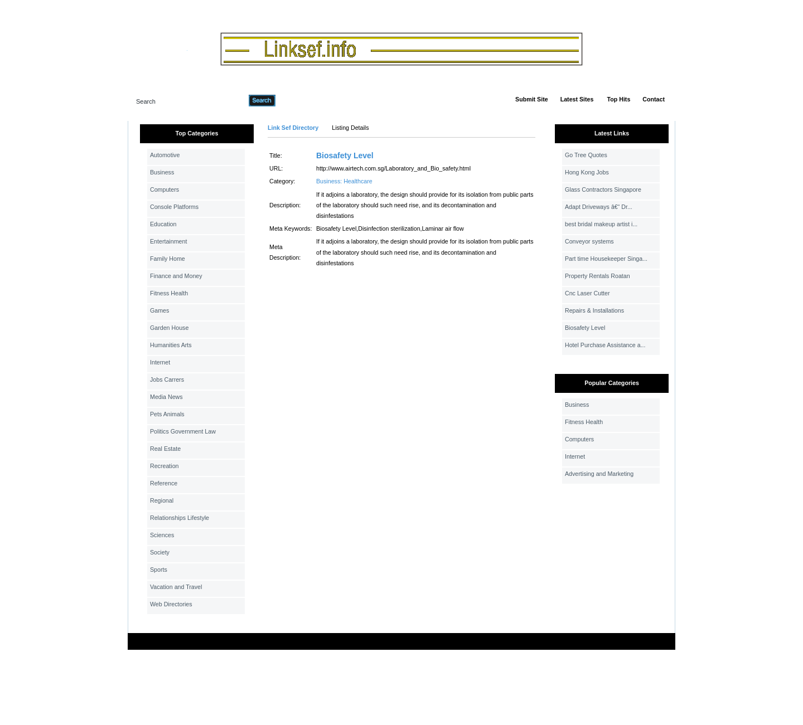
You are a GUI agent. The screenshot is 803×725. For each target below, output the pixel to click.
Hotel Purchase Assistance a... (605, 345)
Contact (653, 99)
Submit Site (531, 99)
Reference (163, 483)
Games (159, 310)
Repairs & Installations (594, 310)
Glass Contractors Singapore (603, 189)
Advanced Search (304, 100)
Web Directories (171, 604)
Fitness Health (169, 293)
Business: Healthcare (344, 181)
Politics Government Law (183, 431)
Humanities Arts (171, 345)
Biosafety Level (345, 155)
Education (163, 224)
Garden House (169, 327)
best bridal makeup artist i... (601, 224)
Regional (161, 500)
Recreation (164, 466)
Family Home (167, 258)
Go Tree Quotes (586, 155)
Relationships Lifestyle (179, 517)
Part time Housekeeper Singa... (606, 258)
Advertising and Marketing (599, 473)
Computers (164, 189)
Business (162, 172)
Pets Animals (167, 414)
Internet (160, 362)
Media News (166, 396)
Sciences (162, 535)
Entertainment (168, 241)
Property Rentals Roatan (597, 276)
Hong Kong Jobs (587, 172)
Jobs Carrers (167, 379)
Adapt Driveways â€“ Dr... (598, 206)
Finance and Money (176, 276)
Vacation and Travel (176, 586)
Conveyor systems (589, 241)
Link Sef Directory (293, 127)
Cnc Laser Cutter (587, 293)
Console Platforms (174, 206)
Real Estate (165, 448)
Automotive (165, 155)
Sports (158, 569)
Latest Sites (577, 99)
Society (160, 552)
